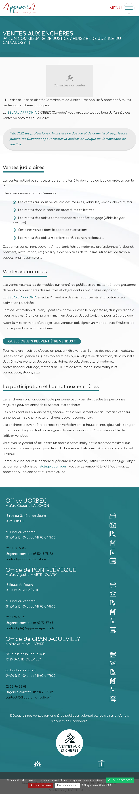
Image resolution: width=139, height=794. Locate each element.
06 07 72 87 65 (43, 623)
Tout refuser (40, 785)
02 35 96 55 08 (16, 686)
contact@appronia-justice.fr (27, 559)
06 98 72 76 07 (43, 692)
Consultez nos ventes (70, 85)
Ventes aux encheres (69, 743)
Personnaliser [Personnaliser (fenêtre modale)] (67, 785)
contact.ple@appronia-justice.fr (29, 628)
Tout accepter (120, 780)
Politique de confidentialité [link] (96, 785)
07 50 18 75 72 (43, 554)
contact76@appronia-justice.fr (28, 697)
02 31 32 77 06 (15, 548)
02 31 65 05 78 (15, 617)
